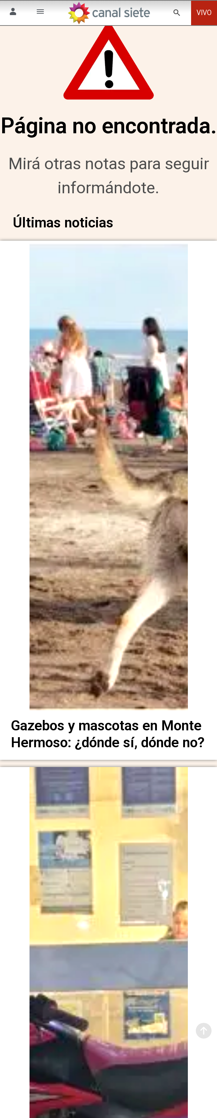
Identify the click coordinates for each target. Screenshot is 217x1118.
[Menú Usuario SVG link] (13, 12)
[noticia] (109, 486)
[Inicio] (108, 13)
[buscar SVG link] (176, 13)
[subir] (204, 1031)
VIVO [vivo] (204, 13)
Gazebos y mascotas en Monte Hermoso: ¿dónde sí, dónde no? (107, 745)
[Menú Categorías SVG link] (40, 12)
